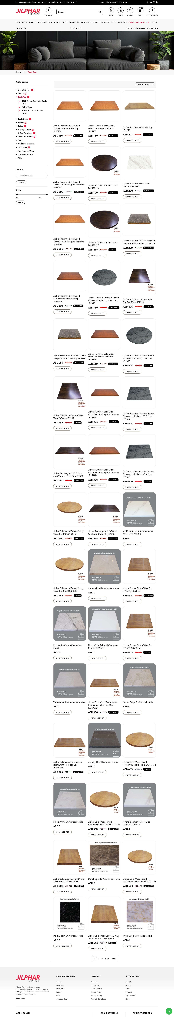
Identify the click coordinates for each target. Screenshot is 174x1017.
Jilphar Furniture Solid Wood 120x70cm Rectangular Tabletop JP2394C (104, 416)
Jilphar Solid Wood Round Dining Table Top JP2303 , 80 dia (68, 592)
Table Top (42, 22)
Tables (65, 22)
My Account (130, 1003)
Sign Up (129, 989)
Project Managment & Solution (142, 28)
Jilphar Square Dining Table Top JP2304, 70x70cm (138, 592)
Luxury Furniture (25, 154)
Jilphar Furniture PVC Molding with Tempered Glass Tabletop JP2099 (137, 244)
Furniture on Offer (139, 22)
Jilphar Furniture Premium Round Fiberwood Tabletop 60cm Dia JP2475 (104, 302)
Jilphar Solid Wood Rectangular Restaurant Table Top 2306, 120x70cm (103, 708)
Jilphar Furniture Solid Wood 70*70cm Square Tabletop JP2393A (67, 128)
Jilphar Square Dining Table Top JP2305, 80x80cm (138, 649)
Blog (127, 1006)
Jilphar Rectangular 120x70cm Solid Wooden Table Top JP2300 (68, 477)
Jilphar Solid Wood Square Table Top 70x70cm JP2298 (138, 302)
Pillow (154, 22)
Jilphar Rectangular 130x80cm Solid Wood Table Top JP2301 (103, 535)
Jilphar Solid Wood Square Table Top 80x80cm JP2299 (68, 419)
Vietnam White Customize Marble (69, 705)
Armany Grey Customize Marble (103, 765)
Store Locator (96, 996)
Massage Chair (84, 22)
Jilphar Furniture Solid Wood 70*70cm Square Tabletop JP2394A (67, 300)
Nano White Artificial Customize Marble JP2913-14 (103, 649)
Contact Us (76, 28)
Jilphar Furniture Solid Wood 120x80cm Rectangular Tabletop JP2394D (104, 475)
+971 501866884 (50, 2)
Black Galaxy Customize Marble (68, 942)
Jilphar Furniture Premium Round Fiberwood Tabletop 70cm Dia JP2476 (139, 360)
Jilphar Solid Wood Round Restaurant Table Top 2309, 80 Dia (137, 768)
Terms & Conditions (98, 1006)
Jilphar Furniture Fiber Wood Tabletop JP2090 (137, 185)
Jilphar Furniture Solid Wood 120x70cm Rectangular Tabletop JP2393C (69, 185)
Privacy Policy (96, 1003)
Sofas (73, 22)
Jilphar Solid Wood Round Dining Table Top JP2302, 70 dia (68, 535)
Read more (20, 1006)
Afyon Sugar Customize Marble (138, 942)
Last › (114, 966)
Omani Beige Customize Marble (138, 705)
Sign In (128, 992)
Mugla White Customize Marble (68, 825)
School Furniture (25, 137)
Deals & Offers (24, 90)
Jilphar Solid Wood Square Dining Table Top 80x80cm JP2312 (104, 944)
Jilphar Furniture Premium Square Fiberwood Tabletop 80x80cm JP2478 (139, 476)
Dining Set (122, 22)
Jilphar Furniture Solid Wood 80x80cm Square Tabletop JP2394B (101, 358)
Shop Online (22, 22)
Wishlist (129, 999)
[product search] (100, 12)
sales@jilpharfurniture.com (28, 2)
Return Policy (96, 999)
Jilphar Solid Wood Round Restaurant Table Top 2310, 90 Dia (104, 827)
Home (18, 72)
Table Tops (27, 107)
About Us (21, 28)
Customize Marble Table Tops (32, 112)
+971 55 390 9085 (118, 2)
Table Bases (54, 22)
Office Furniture (101, 22)
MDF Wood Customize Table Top (34, 102)
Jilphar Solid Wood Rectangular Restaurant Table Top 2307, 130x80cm (68, 768)
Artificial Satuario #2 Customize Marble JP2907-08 (138, 535)
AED (17, 198)
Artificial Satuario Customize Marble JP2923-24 (137, 827)
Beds (113, 22)
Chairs (32, 22)
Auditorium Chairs (26, 144)
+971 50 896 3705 (68, 2)
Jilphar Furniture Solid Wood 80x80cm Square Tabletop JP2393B (101, 128)
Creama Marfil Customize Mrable (104, 591)
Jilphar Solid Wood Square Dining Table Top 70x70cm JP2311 (69, 884)
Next (107, 966)
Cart (127, 996)
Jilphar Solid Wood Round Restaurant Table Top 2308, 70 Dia (138, 885)
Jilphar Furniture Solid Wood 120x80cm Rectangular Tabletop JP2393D (69, 242)
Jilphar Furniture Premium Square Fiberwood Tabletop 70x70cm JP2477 (139, 418)
